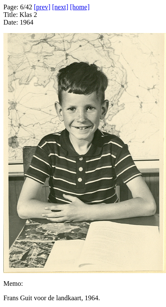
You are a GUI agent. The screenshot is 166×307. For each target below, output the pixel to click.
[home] (79, 7)
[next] (60, 7)
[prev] (42, 7)
